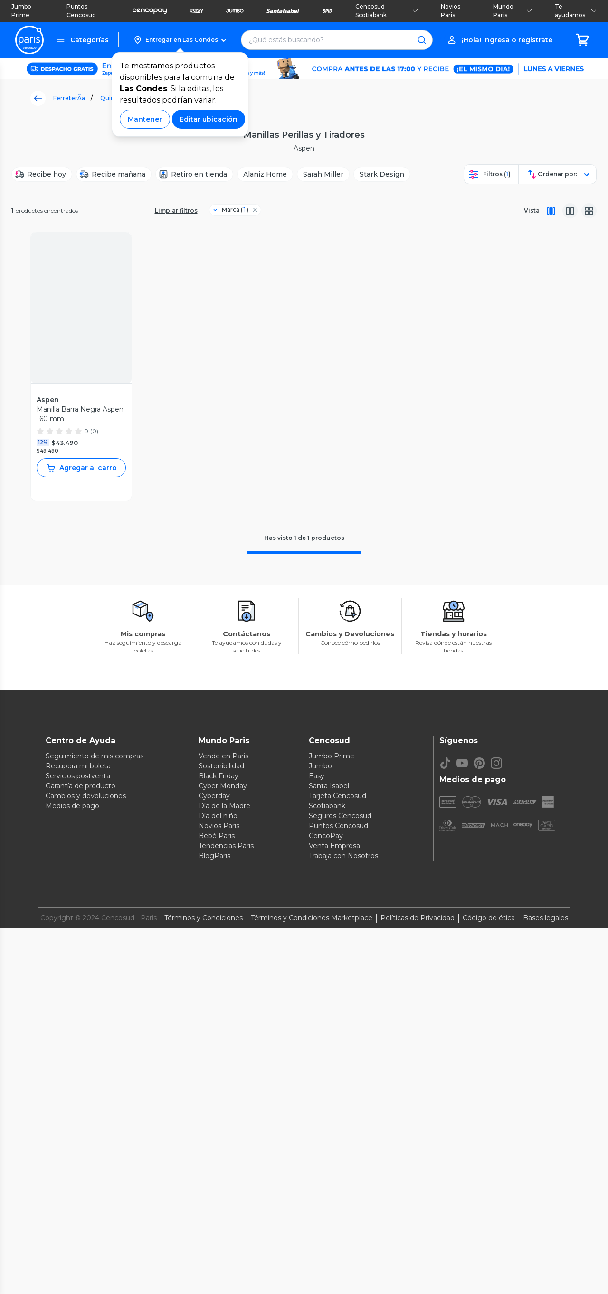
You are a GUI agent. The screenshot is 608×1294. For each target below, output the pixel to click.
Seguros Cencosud (340, 816)
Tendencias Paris (226, 845)
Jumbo (320, 766)
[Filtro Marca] (231, 210)
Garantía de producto (80, 786)
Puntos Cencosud (81, 11)
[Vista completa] (551, 210)
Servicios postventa (78, 776)
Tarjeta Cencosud (337, 796)
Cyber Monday (223, 786)
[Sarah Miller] (323, 174)
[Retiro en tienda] (194, 174)
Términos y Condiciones (203, 918)
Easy (316, 776)
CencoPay (326, 835)
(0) (94, 430)
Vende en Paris (223, 756)
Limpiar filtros (176, 210)
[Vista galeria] (589, 210)
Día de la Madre (224, 806)
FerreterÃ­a (69, 98)
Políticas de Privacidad (417, 918)
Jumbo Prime (21, 11)
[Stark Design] (382, 174)
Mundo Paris (512, 11)
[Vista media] (570, 210)
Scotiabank (327, 806)
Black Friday (218, 776)
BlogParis (214, 855)
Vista (532, 210)
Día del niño (218, 816)
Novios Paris (450, 11)
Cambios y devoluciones (86, 796)
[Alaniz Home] (265, 174)
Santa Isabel (329, 786)
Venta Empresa (334, 845)
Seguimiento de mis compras (94, 756)
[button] (179, 39)
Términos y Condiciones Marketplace (311, 918)
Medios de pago (72, 806)
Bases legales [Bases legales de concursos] (545, 918)
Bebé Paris (217, 835)
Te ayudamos (576, 11)
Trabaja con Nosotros (343, 855)
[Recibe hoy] (42, 174)
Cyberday (214, 796)
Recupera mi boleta (78, 766)
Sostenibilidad (221, 766)
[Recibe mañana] (113, 174)
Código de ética (489, 918)
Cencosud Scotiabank (386, 11)
